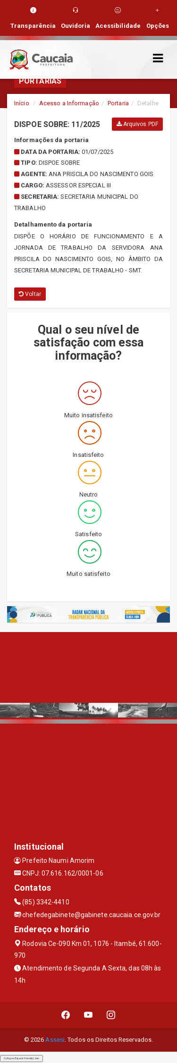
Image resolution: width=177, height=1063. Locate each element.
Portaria (118, 103)
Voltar (30, 294)
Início (21, 103)
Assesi (55, 1039)
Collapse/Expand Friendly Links (21, 1058)
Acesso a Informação (69, 103)
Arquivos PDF (137, 124)
